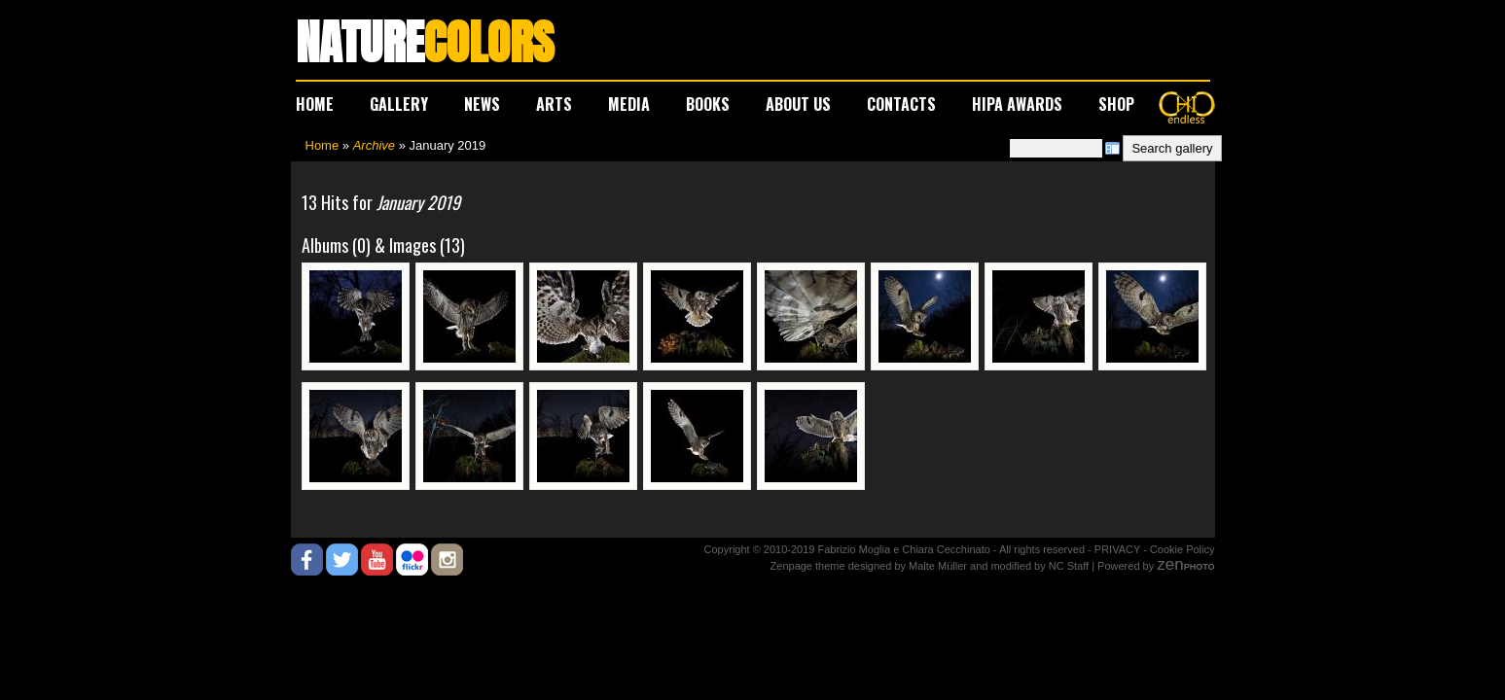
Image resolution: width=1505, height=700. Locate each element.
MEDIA (629, 104)
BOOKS (708, 104)
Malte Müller (938, 566)
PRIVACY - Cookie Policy (1154, 549)
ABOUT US (798, 104)
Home (322, 145)
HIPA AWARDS (1017, 104)
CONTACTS (901, 104)
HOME (315, 104)
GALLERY (399, 104)
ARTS (554, 104)
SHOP (1116, 104)
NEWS (482, 104)
